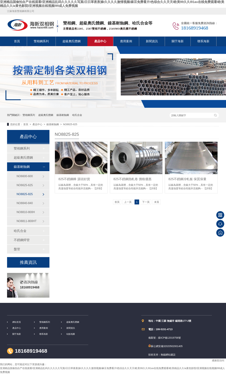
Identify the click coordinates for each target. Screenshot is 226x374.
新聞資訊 (152, 41)
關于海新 (178, 41)
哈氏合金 (77, 115)
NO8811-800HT (27, 221)
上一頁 (128, 202)
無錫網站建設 (168, 354)
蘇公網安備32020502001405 (165, 346)
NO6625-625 (25, 185)
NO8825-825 (70, 124)
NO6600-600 (25, 176)
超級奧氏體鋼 (72, 41)
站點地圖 (70, 334)
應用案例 (126, 41)
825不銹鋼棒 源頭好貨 (74, 179)
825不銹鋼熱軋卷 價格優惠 (132, 179)
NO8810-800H (26, 212)
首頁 (17, 41)
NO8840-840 (25, 203)
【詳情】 (98, 188)
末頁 (156, 202)
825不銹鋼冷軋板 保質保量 (187, 179)
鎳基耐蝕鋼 (62, 115)
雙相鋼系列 (41, 41)
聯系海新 (203, 41)
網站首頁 (16, 322)
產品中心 (100, 41)
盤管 (17, 249)
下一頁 (146, 202)
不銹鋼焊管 (22, 240)
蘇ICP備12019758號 (169, 337)
